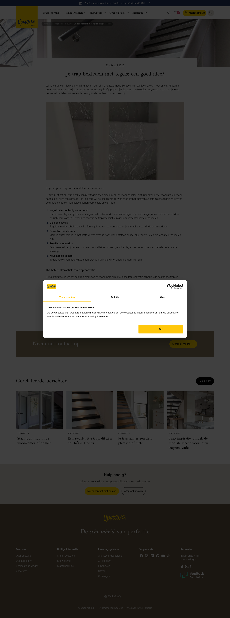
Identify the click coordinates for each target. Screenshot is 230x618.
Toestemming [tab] (67, 297)
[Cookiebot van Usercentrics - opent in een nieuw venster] (169, 286)
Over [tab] (163, 297)
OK (161, 329)
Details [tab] (115, 297)
